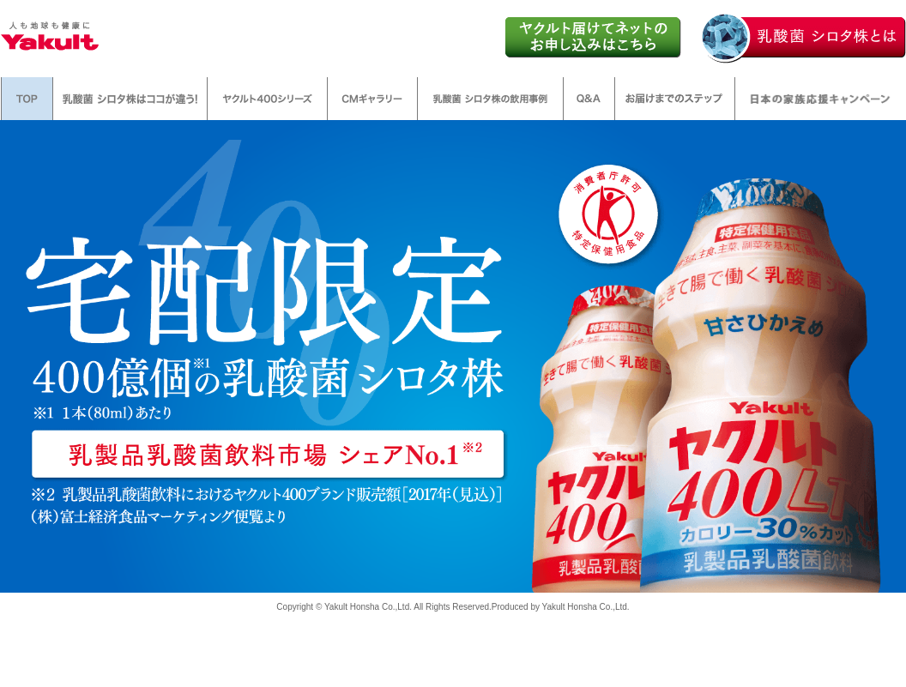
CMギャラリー (372, 98)
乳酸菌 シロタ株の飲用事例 (490, 98)
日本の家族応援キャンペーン (820, 98)
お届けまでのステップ (674, 98)
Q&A (589, 98)
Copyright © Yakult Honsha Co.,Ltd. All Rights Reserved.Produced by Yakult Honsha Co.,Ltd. (452, 607)
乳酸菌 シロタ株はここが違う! (130, 98)
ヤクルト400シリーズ (267, 98)
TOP (27, 98)
